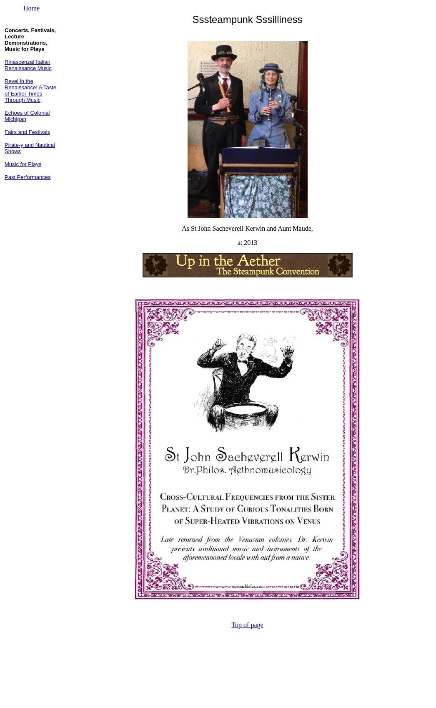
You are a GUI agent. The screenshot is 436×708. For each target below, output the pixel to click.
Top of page (247, 624)
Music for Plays (23, 164)
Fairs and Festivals (27, 132)
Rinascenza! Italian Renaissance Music (28, 65)
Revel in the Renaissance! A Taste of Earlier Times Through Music (30, 90)
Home (31, 8)
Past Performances (28, 177)
